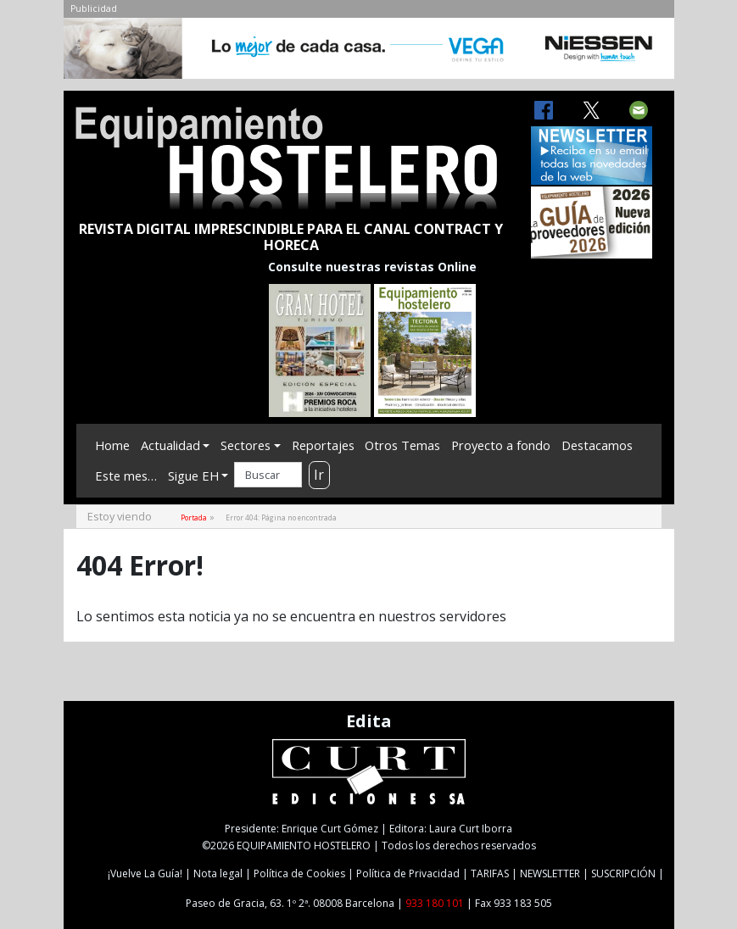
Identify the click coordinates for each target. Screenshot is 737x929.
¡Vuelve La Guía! (145, 873)
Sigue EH (193, 475)
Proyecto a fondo (500, 445)
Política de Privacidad (408, 873)
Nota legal (218, 873)
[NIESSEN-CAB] (369, 52)
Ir (319, 474)
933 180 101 (434, 903)
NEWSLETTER (550, 873)
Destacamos (597, 445)
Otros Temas (402, 445)
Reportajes (323, 445)
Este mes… (126, 475)
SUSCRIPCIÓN (623, 873)
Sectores (246, 445)
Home (112, 445)
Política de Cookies (299, 873)
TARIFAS (490, 873)
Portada (194, 517)
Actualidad (170, 445)
